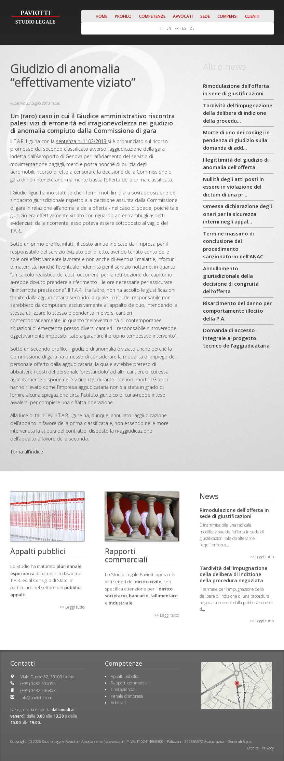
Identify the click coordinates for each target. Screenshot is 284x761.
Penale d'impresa (127, 696)
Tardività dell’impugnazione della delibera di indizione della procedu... (237, 113)
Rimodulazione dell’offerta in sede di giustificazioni (236, 89)
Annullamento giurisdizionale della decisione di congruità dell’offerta (231, 280)
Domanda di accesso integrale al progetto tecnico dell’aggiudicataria (236, 338)
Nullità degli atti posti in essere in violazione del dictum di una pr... (233, 187)
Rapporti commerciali (130, 683)
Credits (252, 747)
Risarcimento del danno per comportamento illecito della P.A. (237, 311)
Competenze (152, 16)
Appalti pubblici (125, 676)
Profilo (123, 16)
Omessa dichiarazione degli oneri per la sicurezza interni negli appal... (237, 214)
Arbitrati (118, 703)
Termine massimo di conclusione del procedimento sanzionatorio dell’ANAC (233, 245)
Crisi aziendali (123, 689)
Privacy (268, 747)
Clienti (252, 16)
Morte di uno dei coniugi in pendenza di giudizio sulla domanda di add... (236, 140)
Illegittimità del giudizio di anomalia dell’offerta (236, 163)
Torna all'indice (26, 451)
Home (101, 16)
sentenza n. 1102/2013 (82, 141)
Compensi (227, 16)
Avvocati (183, 16)
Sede (205, 16)
